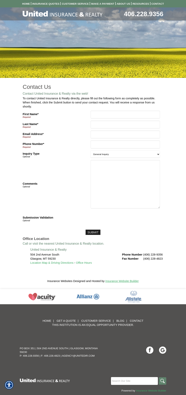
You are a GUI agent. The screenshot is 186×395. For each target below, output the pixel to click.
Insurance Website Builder (122, 280)
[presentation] (121, 218)
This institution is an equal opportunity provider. (93, 324)
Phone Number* (33, 143)
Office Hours (84, 262)
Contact (136, 320)
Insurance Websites (59, 280)
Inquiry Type (31, 153)
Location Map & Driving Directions (51, 262)
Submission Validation (38, 217)
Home (47, 320)
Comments (30, 183)
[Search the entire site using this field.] (133, 381)
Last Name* (30, 124)
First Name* (30, 114)
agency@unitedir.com (78, 355)
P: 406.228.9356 (29, 355)
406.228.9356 (143, 14)
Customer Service (96, 320)
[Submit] (93, 232)
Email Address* (33, 134)
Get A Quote (66, 320)
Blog (120, 320)
